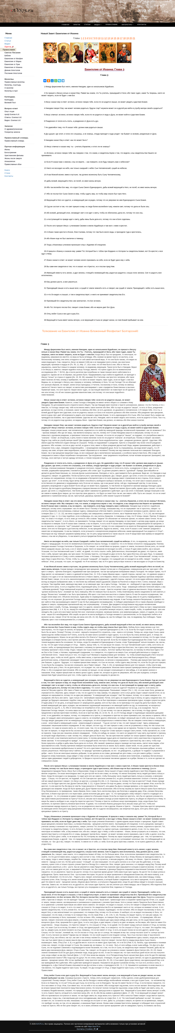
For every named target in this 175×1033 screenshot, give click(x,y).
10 (99, 38)
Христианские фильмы (14, 155)
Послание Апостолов (13, 73)
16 (118, 38)
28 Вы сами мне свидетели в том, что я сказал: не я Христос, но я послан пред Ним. (79, 266)
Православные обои (13, 164)
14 (112, 38)
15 (115, 38)
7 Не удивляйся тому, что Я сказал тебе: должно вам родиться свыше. (73, 127)
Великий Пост (10, 103)
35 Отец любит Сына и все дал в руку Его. (61, 314)
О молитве (9, 88)
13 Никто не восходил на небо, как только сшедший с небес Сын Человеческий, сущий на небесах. (85, 168)
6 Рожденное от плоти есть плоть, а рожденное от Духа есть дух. (71, 121)
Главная (8, 38)
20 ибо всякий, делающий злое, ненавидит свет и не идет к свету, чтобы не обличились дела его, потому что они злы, (93, 213)
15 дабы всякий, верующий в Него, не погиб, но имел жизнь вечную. (72, 181)
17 (121, 38)
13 (108, 38)
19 (127, 38)
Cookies (89, 1029)
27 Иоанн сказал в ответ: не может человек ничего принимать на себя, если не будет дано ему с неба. (87, 260)
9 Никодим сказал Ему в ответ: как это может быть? (65, 140)
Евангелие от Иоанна (13, 67)
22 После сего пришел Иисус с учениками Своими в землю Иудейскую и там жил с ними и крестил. (85, 226)
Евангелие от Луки (12, 64)
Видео (7, 44)
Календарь (9, 100)
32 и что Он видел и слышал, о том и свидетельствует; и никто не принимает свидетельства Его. (84, 295)
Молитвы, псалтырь (13, 85)
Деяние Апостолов (12, 70)
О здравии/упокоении (13, 129)
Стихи (7, 173)
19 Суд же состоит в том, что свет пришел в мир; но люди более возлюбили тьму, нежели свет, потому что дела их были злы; (96, 206)
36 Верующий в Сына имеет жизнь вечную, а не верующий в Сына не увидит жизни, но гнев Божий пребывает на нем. (94, 320)
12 (105, 38)
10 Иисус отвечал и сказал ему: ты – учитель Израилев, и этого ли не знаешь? (77, 147)
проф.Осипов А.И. (12, 114)
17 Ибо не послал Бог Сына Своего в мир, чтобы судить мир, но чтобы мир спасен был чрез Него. (85, 194)
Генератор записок (12, 132)
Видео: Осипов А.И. (13, 120)
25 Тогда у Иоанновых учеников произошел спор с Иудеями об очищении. (75, 245)
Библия (8, 56)
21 (134, 38)
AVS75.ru (40, 1024)
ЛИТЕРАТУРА (127, 25)
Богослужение (10, 152)
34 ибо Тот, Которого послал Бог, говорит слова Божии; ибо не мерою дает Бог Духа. (79, 307)
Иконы (7, 149)
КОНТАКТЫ (141, 24)
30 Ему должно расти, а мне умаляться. (61, 282)
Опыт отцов (9, 111)
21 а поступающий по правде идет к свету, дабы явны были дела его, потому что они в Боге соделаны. (87, 219)
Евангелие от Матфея (14, 59)
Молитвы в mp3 (11, 91)
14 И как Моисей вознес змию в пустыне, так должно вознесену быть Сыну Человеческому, (82, 175)
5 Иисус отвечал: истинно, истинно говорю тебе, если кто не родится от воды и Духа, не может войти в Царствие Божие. (94, 115)
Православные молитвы (15, 82)
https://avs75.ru (94, 1026)
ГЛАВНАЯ (65, 25)
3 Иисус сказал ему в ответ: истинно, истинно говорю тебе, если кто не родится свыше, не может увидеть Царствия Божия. (96, 102)
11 (102, 38)
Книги (7, 170)
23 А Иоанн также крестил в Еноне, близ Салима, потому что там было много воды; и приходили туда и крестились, (93, 232)
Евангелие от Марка (13, 61)
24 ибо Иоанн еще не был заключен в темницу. (63, 238)
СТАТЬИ (87, 24)
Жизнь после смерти (13, 158)
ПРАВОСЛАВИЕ (111, 24)
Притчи (9, 47)
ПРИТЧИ (76, 25)
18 (124, 38)
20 (130, 38)
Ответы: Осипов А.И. (13, 117)
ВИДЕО (97, 25)
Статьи (8, 41)
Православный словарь (14, 141)
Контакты (9, 176)
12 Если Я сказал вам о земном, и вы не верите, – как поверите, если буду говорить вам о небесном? (86, 162)
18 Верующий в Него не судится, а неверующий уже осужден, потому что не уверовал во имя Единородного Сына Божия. (95, 200)
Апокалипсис (10, 161)
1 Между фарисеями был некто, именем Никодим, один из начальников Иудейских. (79, 87)
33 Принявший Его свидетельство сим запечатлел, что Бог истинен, (72, 301)
